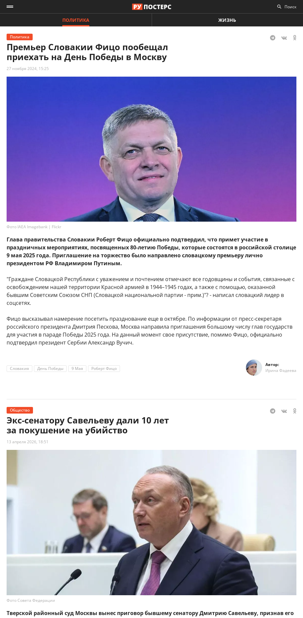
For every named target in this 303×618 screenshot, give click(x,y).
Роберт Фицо (104, 368)
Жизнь (227, 20)
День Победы (50, 368)
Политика (75, 20)
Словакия (19, 368)
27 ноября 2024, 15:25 (28, 68)
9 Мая (77, 368)
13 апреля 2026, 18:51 (27, 442)
